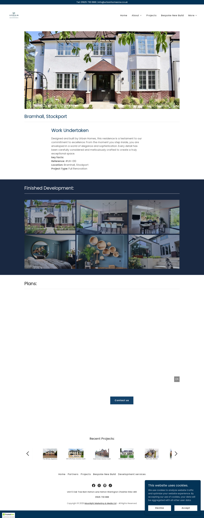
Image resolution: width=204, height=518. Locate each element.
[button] (137, 15)
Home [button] (61, 463)
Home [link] (123, 15)
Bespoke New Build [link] (172, 15)
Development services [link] (132, 463)
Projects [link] (151, 15)
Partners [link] (73, 463)
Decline (159, 508)
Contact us (122, 400)
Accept (186, 508)
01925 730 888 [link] (102, 486)
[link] (14, 14)
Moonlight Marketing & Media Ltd (100, 492)
